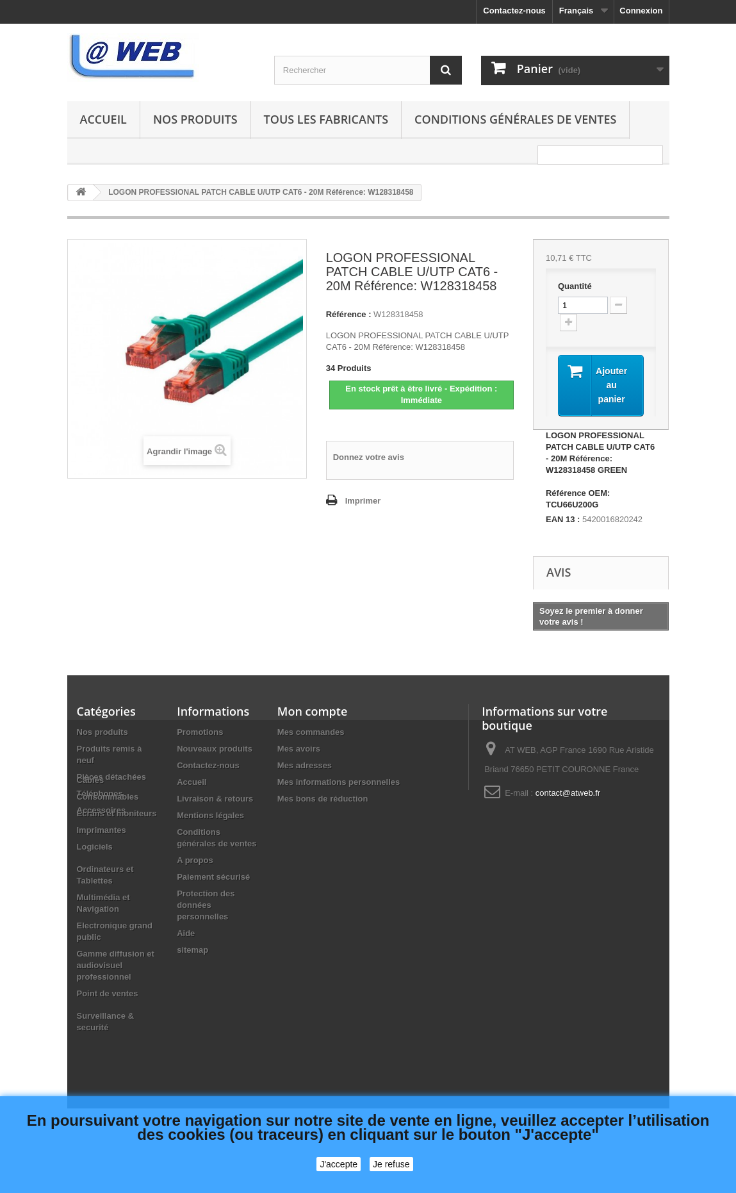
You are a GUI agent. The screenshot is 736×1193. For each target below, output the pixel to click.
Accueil (103, 119)
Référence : (349, 314)
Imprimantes (101, 882)
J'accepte (338, 1164)
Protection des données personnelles (205, 905)
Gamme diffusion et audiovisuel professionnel (115, 1017)
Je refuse (391, 1164)
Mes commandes (311, 732)
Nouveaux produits (214, 748)
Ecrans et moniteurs (117, 866)
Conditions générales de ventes (515, 119)
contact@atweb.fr (568, 793)
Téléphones (100, 793)
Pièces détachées (111, 777)
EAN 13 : (563, 519)
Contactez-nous (514, 10)
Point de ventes (107, 1046)
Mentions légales (210, 815)
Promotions (200, 732)
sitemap (192, 950)
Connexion (640, 10)
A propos (195, 860)
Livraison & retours (215, 798)
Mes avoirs (298, 748)
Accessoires (101, 810)
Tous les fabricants (326, 119)
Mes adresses (304, 765)
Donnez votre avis (368, 457)
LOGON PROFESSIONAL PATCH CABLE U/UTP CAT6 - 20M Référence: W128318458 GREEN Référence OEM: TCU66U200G (600, 470)
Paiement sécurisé (213, 877)
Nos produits (195, 119)
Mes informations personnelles (338, 782)
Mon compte (312, 711)
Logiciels (95, 899)
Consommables (108, 849)
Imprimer (363, 501)
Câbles (90, 832)
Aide (186, 933)
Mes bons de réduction (322, 798)
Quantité (575, 286)
